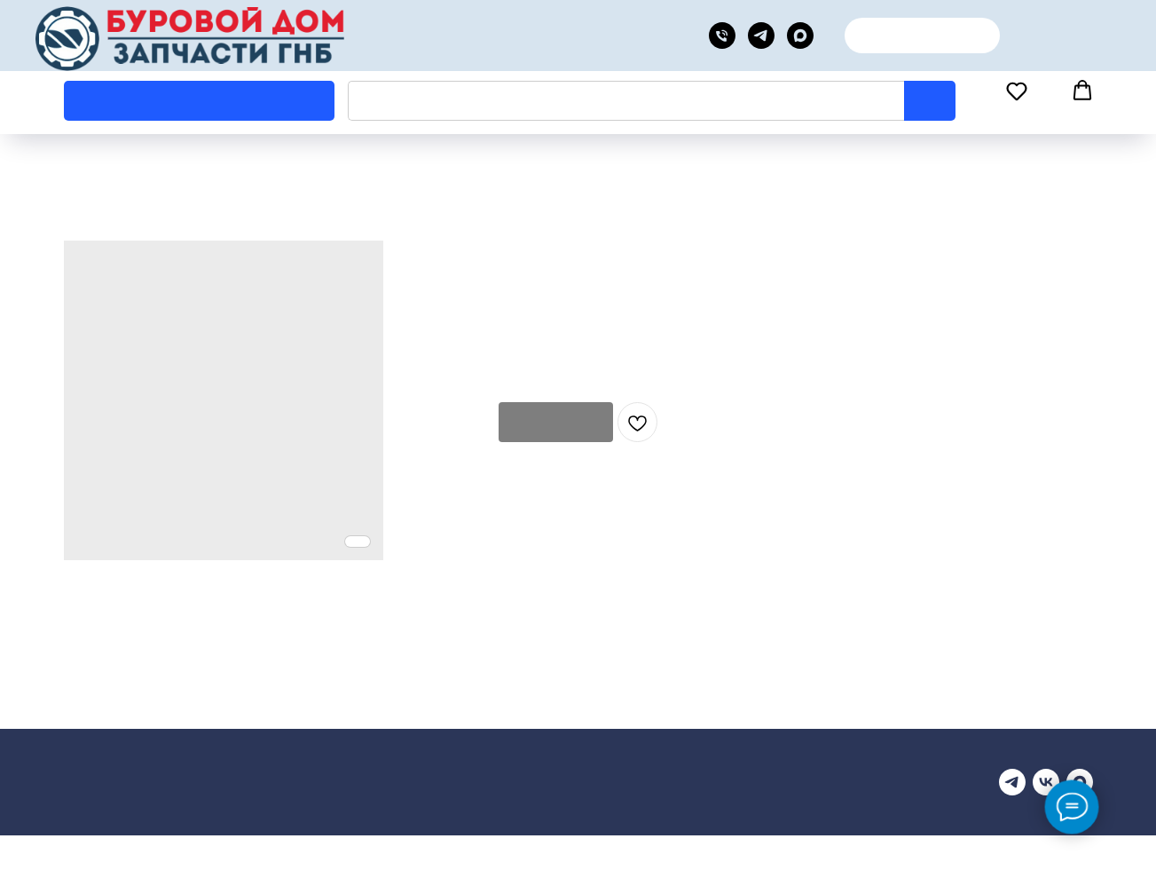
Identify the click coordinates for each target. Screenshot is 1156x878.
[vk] (1046, 782)
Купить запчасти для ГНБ (137, 801)
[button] (1016, 99)
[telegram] (761, 35)
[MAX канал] (800, 35)
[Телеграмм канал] (1012, 782)
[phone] (722, 35)
